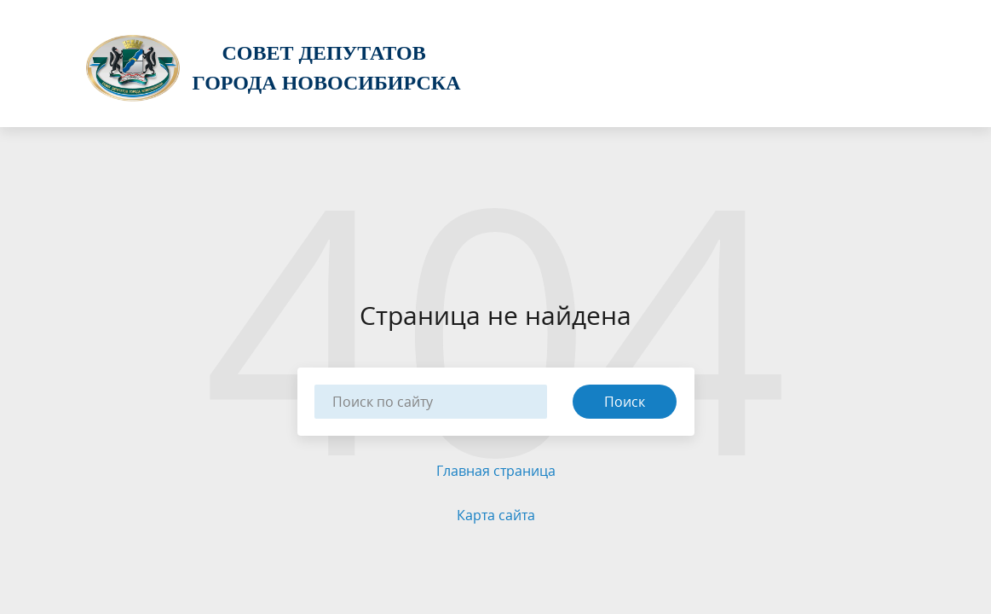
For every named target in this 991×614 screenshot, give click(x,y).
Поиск (624, 401)
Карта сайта (496, 515)
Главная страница (496, 470)
